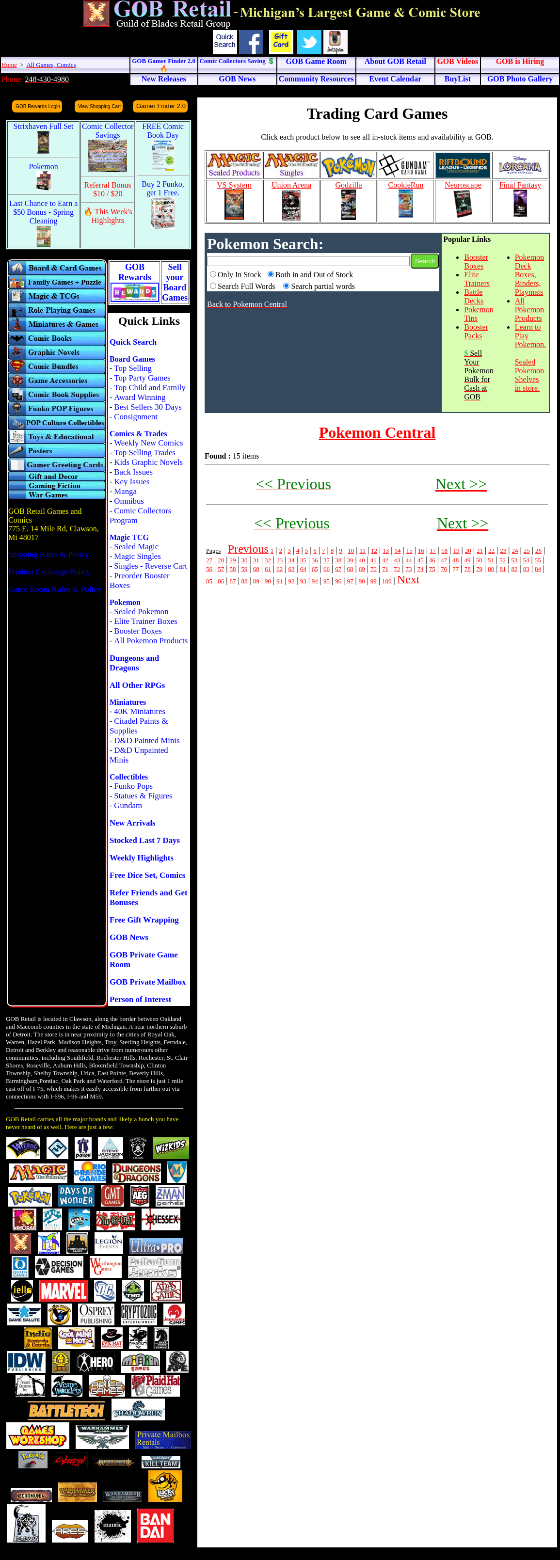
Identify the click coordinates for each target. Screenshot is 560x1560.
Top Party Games (142, 377)
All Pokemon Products (151, 640)
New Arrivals (133, 823)
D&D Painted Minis (146, 740)
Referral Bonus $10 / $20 (107, 189)
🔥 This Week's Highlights (107, 215)
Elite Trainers (477, 279)
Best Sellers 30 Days (147, 407)
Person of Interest (140, 999)
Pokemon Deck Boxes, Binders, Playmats (529, 274)
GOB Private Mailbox (148, 982)
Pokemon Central (377, 432)
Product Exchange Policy (49, 571)
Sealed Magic (136, 546)
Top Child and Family (150, 387)
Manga (125, 491)
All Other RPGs (137, 685)
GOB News (129, 937)
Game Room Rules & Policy (54, 589)
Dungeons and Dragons (134, 662)
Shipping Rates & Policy (48, 554)
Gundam (128, 805)
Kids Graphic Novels (148, 462)
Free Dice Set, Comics (147, 875)
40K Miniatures (139, 711)
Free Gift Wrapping (144, 919)
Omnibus (129, 501)
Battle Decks (473, 296)
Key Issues (131, 481)
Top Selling (133, 368)
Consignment (136, 416)
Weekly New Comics (148, 442)
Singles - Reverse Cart (150, 566)
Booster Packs (476, 331)
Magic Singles (137, 556)
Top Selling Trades (145, 452)
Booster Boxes (137, 631)
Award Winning (139, 397)
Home (9, 64)
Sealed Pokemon (141, 611)
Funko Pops (133, 786)
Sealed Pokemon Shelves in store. (529, 375)
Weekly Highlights (142, 857)
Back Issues (133, 472)
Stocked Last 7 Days (145, 840)
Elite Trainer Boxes (145, 621)
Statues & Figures (143, 795)
